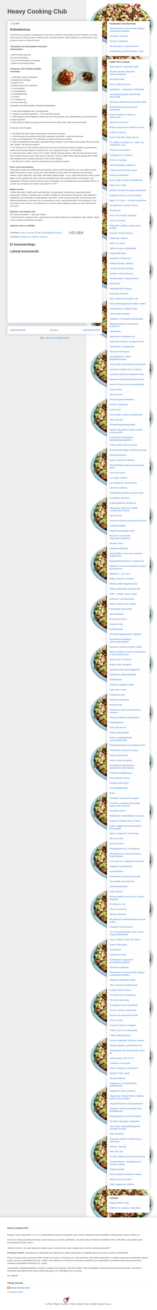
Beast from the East (118, 122)
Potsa (112, 793)
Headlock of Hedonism (120, 258)
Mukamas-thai (116, 624)
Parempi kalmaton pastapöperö (124, 717)
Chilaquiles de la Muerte (120, 155)
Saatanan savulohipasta (120, 866)
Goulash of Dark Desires (121, 233)
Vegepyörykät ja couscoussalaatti (125, 1116)
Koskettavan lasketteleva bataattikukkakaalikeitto (121, 438)
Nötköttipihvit (115, 679)
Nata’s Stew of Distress (120, 659)
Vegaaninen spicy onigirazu (122, 1091)
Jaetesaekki (115, 331)
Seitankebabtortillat (118, 886)
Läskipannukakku (117, 525)
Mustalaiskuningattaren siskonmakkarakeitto (120, 640)
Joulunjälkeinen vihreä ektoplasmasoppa (120, 357)
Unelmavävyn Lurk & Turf (121, 1058)
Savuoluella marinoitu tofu (121, 881)
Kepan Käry (115, 409)
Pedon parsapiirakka (119, 732)
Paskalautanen (116, 722)
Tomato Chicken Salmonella (122, 1010)
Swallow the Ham (117, 954)
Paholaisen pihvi (117, 695)
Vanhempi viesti (91, 330)
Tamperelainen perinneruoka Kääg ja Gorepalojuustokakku (127, 29)
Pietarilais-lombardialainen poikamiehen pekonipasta (122, 766)
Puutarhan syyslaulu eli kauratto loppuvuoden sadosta (124, 804)
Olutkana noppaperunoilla (121, 684)
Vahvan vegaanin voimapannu (123, 1068)
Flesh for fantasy (117, 220)
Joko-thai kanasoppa (119, 351)
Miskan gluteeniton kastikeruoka (124, 589)
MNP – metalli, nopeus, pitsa (123, 594)
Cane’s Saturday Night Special (124, 137)
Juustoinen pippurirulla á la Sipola (125, 369)
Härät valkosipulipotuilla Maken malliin (127, 303)
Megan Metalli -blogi (119, 1203)
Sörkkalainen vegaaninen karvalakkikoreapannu (121, 961)
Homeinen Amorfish (118, 36)
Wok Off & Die (116, 1151)
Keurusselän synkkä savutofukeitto (126, 414)
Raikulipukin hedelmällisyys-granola (126, 816)
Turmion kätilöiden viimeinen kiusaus (126, 1040)
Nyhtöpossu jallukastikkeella (122, 674)
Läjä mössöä (115, 515)
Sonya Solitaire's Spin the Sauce (125, 939)
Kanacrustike (115, 389)
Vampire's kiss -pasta (119, 1073)
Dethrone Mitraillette (119, 175)
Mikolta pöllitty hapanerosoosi (123, 584)
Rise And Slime (116, 843)
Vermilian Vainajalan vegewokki (124, 1121)
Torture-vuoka (116, 1020)
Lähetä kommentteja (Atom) (57, 338)
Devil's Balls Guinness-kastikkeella (125, 180)
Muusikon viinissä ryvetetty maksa (125, 647)
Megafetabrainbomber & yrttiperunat (126, 561)
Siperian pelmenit (117, 914)
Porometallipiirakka (118, 788)
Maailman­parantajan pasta (122, 531)
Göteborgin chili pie (118, 238)
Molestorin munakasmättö (121, 599)
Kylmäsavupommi (117, 455)
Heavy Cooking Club (37, 11)
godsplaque (25, 237)
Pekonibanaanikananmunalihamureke (127, 745)
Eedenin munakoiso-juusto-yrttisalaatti (127, 190)
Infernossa (36, 1235)
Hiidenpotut (114, 283)
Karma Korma (116, 394)
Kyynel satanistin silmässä (121, 460)
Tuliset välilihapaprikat (119, 1035)
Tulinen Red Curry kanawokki (123, 1030)
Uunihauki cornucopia (119, 1063)
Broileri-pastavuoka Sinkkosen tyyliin (126, 127)
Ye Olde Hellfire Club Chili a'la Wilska (127, 1156)
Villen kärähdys (116, 1134)
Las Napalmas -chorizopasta (123, 483)
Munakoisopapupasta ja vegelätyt (125, 634)
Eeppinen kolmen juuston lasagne (125, 195)
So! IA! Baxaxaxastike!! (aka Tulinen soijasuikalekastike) (126, 933)
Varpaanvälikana (117, 1078)
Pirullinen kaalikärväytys (120, 773)
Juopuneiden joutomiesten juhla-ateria (127, 364)
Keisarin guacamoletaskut (121, 399)
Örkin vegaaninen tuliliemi (121, 1184)
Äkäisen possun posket (120, 1179)
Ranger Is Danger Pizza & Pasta (124, 821)
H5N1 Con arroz (117, 243)
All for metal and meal (119, 84)
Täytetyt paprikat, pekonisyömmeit (125, 1045)
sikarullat (44, 237)
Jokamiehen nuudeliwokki (121, 346)
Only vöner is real (117, 689)
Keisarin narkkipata (118, 41)
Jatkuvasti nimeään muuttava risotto (126, 341)
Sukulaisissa (115, 949)
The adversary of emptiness (122, 995)
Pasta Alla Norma (117, 727)
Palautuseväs (115, 705)
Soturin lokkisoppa (118, 944)
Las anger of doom (118, 478)
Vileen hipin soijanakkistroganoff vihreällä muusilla (124, 1127)
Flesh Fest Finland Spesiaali (122, 215)
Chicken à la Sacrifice (119, 150)
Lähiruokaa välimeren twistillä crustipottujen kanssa (123, 509)
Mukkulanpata (116, 629)
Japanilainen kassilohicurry (122, 336)
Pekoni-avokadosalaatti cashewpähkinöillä (120, 738)
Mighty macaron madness (121, 578)
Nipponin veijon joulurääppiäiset (124, 669)
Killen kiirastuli (116, 419)
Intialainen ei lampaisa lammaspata (126, 319)
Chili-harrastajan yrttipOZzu (122, 165)
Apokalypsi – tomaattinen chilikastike (126, 89)
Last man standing (118, 488)
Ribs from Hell (116, 838)
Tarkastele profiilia (15, 1292)
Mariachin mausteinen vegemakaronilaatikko (119, 537)
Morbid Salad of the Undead (122, 604)
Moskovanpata (116, 614)
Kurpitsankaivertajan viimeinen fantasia (128, 450)
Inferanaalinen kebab (119, 314)
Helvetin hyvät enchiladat (121, 268)
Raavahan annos (117, 810)
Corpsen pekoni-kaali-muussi (123, 170)
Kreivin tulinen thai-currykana (123, 445)
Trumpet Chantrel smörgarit (122, 1025)
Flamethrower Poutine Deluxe (123, 205)
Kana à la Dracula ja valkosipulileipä (126, 384)
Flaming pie (115, 210)
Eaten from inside (117, 185)
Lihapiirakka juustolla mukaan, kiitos (126, 51)
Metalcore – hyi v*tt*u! (119, 574)
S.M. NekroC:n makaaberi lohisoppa (126, 861)
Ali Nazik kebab (116, 79)
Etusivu (54, 330)
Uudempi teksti (18, 330)
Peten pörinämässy (118, 755)
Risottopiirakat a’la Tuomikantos (124, 848)
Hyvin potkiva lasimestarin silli (123, 298)
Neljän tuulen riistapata (120, 664)
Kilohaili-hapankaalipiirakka (122, 424)
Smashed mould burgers (121, 927)
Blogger (107, 1304)
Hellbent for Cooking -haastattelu (125, 1208)
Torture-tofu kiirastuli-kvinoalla (123, 1015)
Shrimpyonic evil (117, 904)
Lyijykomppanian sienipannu (122, 503)
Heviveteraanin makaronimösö (123, 46)
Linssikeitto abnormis (119, 498)
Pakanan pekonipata (119, 699)
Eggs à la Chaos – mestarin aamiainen (127, 200)
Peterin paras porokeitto (120, 760)
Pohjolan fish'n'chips (119, 783)
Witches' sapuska (117, 1146)
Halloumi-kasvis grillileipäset (122, 248)
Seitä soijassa (116, 891)
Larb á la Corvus (117, 472)
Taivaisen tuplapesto (119, 967)
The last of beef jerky (119, 1000)
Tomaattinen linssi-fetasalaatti (123, 1005)
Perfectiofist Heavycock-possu (123, 750)
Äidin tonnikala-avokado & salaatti (125, 1174)
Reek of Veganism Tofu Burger (124, 833)
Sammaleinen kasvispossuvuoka (125, 876)
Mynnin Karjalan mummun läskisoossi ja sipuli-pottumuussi (127, 653)
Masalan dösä (116, 543)
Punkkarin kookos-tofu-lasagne (124, 798)
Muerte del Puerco (118, 619)
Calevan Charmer (117, 132)
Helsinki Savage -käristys (121, 263)
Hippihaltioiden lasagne (120, 288)
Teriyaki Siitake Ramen (120, 990)
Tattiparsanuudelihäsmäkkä (122, 980)
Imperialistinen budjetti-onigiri (123, 308)
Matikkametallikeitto (118, 548)
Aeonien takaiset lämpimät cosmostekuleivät (122, 72)
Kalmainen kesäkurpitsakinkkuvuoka (126, 379)
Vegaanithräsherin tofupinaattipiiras (126, 1103)
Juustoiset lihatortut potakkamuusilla (126, 374)
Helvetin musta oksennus (121, 273)
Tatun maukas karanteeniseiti (123, 985)
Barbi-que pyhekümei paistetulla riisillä (127, 102)
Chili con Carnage (117, 160)
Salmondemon (116, 871)
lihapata (35, 237)
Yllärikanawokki (116, 1169)
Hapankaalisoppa (117, 253)
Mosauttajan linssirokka (120, 609)
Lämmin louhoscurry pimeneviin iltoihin (127, 520)
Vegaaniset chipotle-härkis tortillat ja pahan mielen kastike (126, 1097)
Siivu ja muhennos (118, 909)
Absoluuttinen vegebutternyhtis (124, 66)
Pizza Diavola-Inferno (119, 778)
